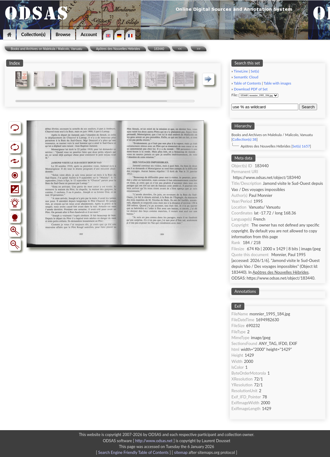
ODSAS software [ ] (139, 440)
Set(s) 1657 (301, 146)
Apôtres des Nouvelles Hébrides (118, 49)
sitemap (181, 452)
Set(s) (255, 71)
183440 (159, 49)
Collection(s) (33, 34)
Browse (63, 34)
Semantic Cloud (246, 77)
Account (89, 34)
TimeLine (241, 71)
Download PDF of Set (250, 89)
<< (180, 49)
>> (199, 49)
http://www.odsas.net (154, 440)
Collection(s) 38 (244, 139)
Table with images (277, 83)
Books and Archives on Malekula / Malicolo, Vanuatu (46, 49)
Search (308, 107)
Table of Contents (247, 83)
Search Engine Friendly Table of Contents (133, 452)
